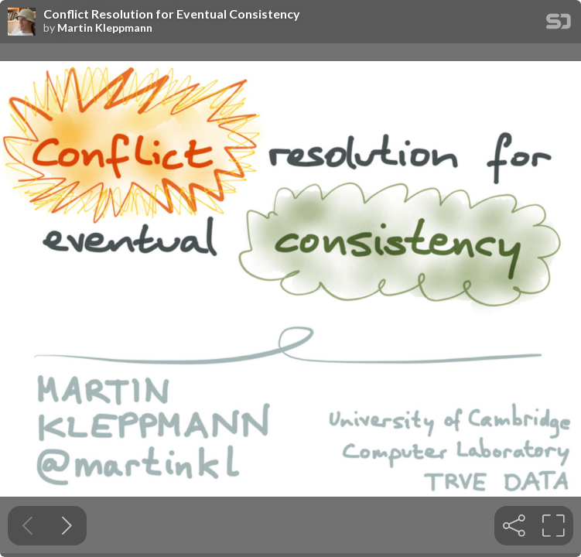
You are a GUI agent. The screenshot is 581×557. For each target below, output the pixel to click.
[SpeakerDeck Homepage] (558, 24)
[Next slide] (67, 525)
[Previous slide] (27, 525)
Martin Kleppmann (104, 27)
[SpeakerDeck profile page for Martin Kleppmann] (22, 22)
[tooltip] (514, 525)
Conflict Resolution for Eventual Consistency (171, 14)
